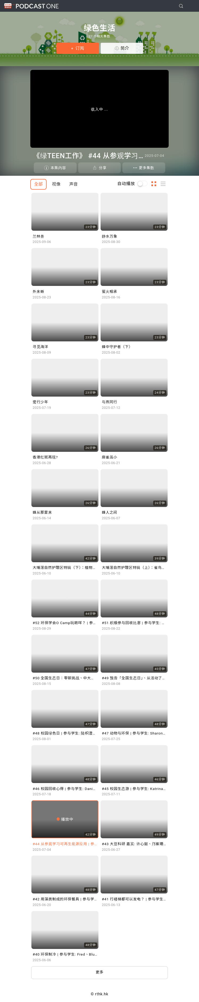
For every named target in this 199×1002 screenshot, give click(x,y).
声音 (73, 184)
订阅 (79, 48)
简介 (125, 48)
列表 (165, 183)
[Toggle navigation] (191, 6)
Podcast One (37, 6)
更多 (99, 972)
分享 (102, 168)
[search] (181, 6)
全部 (38, 184)
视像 (56, 184)
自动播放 (126, 183)
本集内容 (58, 168)
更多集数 (146, 168)
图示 (155, 183)
